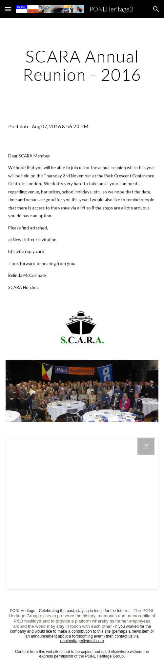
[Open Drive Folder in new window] (145, 446)
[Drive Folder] (82, 514)
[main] (82, 65)
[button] (8, 9)
